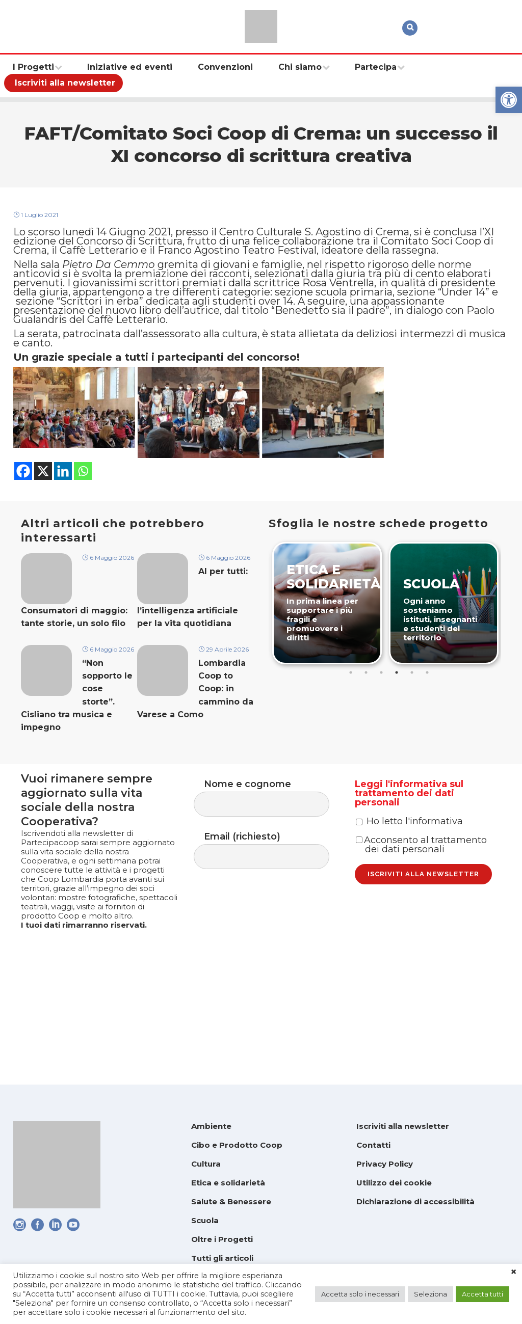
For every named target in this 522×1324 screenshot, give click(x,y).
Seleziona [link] (430, 1294)
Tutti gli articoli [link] (222, 1258)
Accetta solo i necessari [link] (360, 1294)
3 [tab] (382, 730)
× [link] (513, 1272)
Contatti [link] (373, 1145)
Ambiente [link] (211, 1126)
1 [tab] (352, 730)
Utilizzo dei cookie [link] (394, 1182)
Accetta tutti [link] (482, 1294)
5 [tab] (413, 730)
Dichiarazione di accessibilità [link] (415, 1201)
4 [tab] (398, 730)
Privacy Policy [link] (384, 1164)
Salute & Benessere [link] (231, 1201)
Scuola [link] (205, 1220)
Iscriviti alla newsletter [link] (402, 1126)
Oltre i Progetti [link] (222, 1239)
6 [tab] (428, 730)
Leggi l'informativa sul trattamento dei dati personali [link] (409, 848)
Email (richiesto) (272, 905)
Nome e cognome (272, 849)
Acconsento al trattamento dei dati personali (421, 920)
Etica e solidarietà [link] (228, 1182)
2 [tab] (367, 730)
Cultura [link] (206, 1164)
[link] (508, 100)
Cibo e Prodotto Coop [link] (236, 1145)
